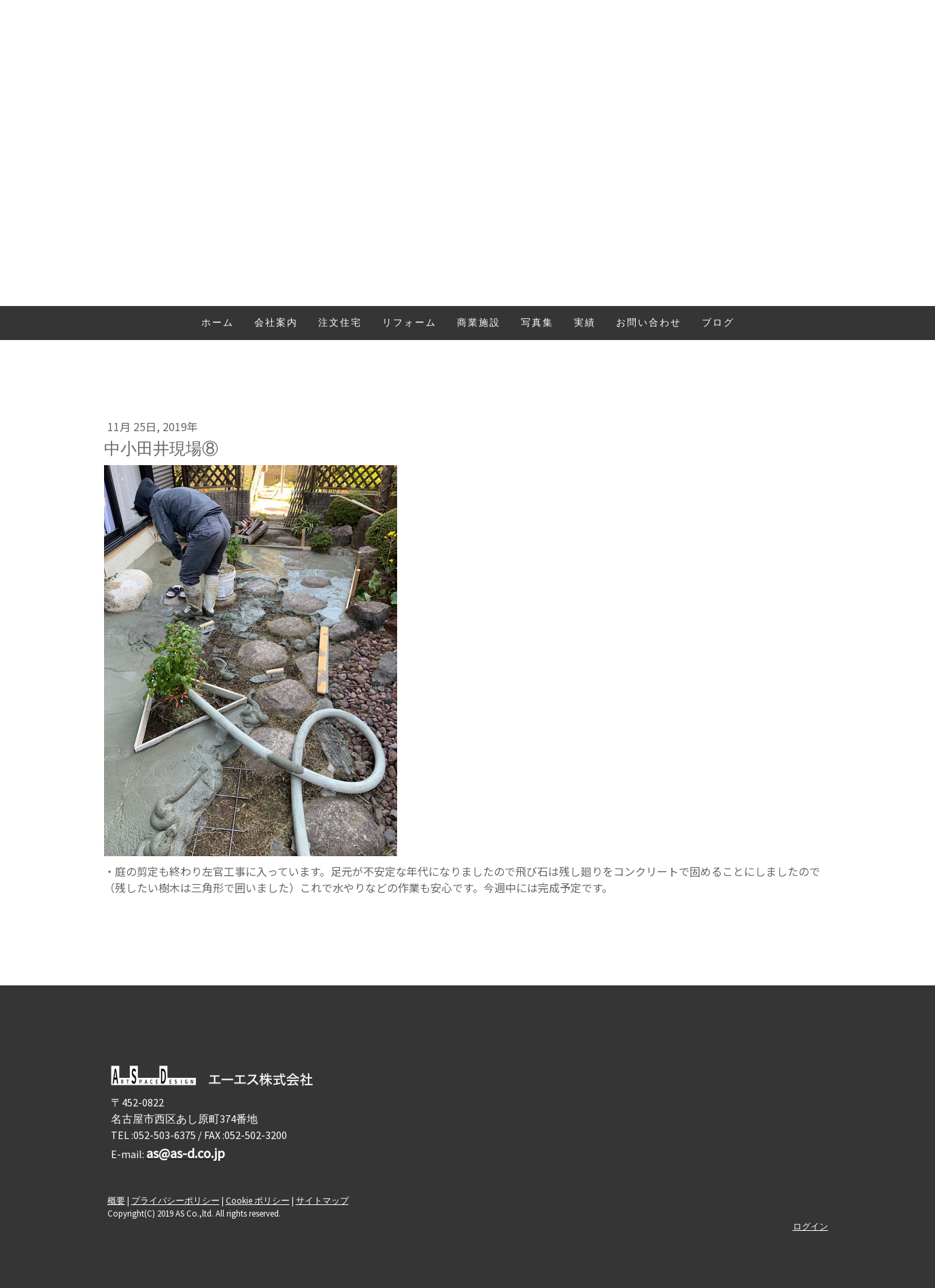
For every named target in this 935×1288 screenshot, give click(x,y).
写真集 (537, 323)
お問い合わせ (648, 323)
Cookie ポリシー (258, 1200)
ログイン (810, 1226)
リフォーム (409, 323)
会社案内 (276, 323)
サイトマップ (322, 1200)
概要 (116, 1200)
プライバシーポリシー (175, 1200)
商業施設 (478, 323)
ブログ (718, 323)
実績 (585, 323)
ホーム (217, 323)
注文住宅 (340, 323)
